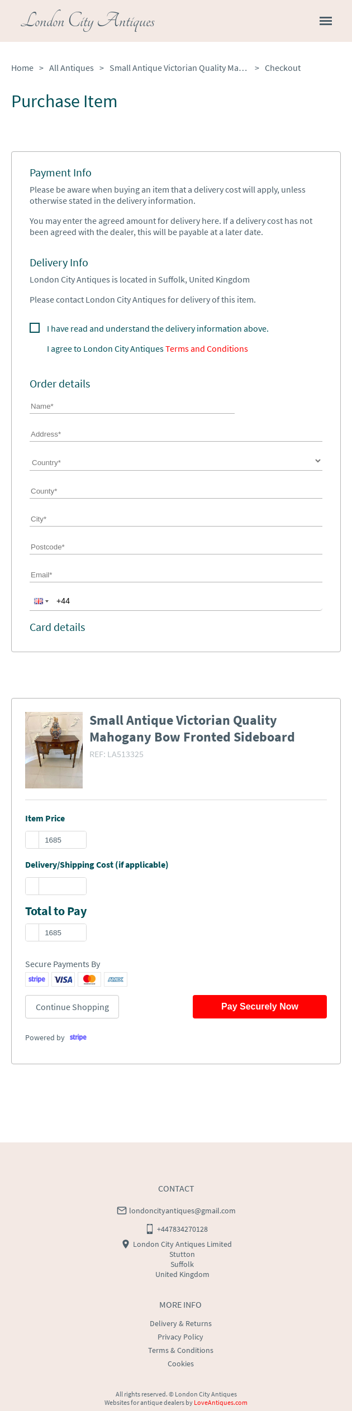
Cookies (181, 1364)
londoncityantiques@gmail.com (182, 1211)
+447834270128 (182, 1229)
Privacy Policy (180, 1337)
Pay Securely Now (259, 1006)
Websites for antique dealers (144, 1402)
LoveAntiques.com (221, 1402)
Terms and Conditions (206, 348)
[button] (40, 600)
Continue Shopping (72, 1006)
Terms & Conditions (180, 1350)
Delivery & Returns (181, 1323)
